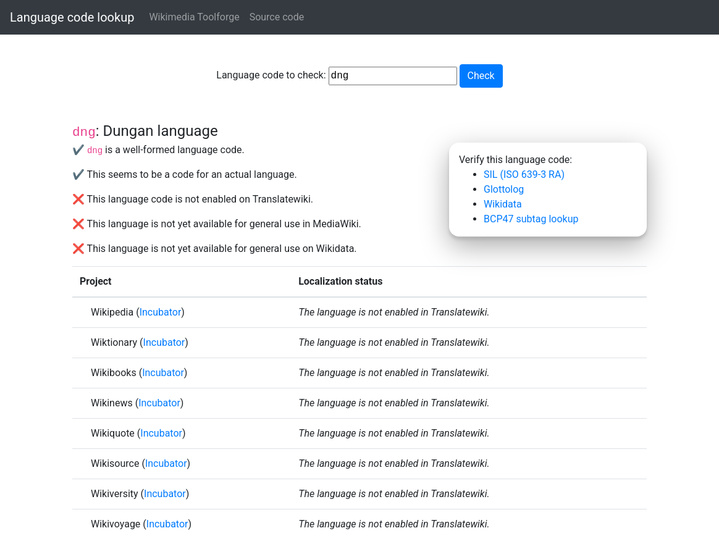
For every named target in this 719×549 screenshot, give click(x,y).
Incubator (161, 312)
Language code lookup (72, 17)
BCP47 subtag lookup (531, 219)
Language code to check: (336, 76)
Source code (277, 17)
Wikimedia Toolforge (194, 17)
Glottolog (504, 189)
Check (481, 76)
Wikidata (503, 204)
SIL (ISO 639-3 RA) (524, 174)
